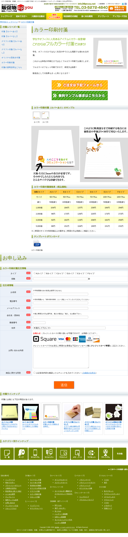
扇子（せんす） (60, 512)
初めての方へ (10, 487)
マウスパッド (109, 504)
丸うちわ (58, 515)
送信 (64, 389)
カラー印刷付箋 (27, 22)
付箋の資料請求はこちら (11, 67)
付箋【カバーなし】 (9, 36)
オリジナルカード (61, 484)
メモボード (108, 510)
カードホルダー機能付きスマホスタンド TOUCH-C (64, 498)
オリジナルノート (36, 512)
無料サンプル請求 (11, 504)
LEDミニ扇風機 (60, 521)
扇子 (105, 487)
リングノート (35, 510)
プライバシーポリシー (13, 489)
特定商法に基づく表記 (13, 495)
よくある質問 (10, 498)
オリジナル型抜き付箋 (10, 57)
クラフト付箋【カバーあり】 (11, 43)
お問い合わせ (10, 507)
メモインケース (85, 484)
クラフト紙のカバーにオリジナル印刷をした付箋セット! (93, 430)
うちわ (106, 484)
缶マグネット (109, 495)
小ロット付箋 (35, 501)
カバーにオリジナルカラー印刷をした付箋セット (30, 429)
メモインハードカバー (87, 487)
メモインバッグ (85, 489)
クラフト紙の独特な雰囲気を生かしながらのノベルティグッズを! (72, 430)
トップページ (10, 484)
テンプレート (10, 501)
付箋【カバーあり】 (9, 31)
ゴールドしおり (109, 501)
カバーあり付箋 (35, 487)
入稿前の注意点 (89, 377)
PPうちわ (58, 509)
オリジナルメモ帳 (85, 492)
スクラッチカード (61, 487)
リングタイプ (84, 501)
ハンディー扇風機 (61, 518)
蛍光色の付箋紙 (35, 489)
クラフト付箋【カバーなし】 (11, 51)
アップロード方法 (11, 510)
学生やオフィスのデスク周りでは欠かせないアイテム (9, 429)
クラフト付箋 (35, 495)
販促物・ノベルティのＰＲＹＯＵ (65, 531)
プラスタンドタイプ (86, 504)
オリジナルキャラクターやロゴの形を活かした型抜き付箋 (113, 429)
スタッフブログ (11, 512)
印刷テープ (108, 512)
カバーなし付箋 (35, 484)
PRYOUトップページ (9, 22)
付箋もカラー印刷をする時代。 (51, 428)
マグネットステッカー (112, 498)
